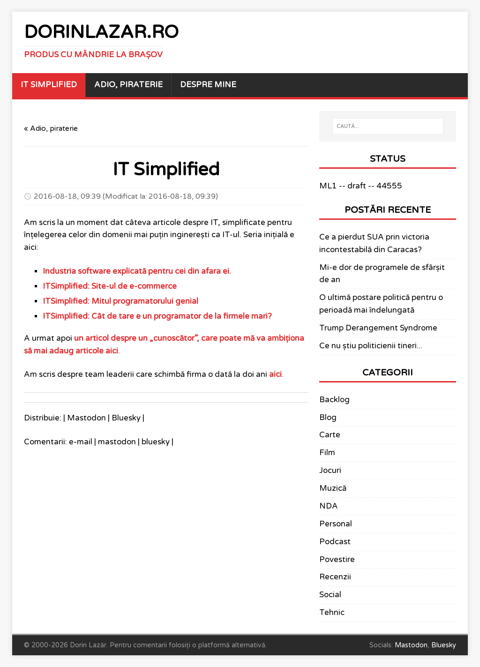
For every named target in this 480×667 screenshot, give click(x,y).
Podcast (335, 542)
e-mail (80, 442)
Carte (329, 435)
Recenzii (335, 577)
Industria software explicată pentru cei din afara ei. (137, 271)
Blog (328, 417)
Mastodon (86, 418)
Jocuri (330, 470)
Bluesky (126, 418)
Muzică (332, 488)
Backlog (334, 400)
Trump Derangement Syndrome (378, 328)
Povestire (337, 559)
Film (327, 452)
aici (275, 374)
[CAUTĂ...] (387, 126)
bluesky (156, 442)
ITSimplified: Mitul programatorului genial (120, 301)
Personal (335, 524)
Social (330, 595)
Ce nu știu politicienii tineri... (370, 346)
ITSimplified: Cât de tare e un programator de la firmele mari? (157, 316)
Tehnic (332, 612)
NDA (328, 506)
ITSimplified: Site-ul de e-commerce (110, 286)
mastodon (117, 442)
